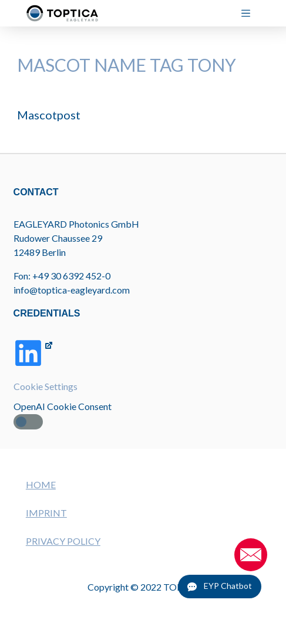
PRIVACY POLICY (63, 541)
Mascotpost (48, 115)
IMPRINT (46, 512)
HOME (41, 484)
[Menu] (250, 13)
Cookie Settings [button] (46, 386)
